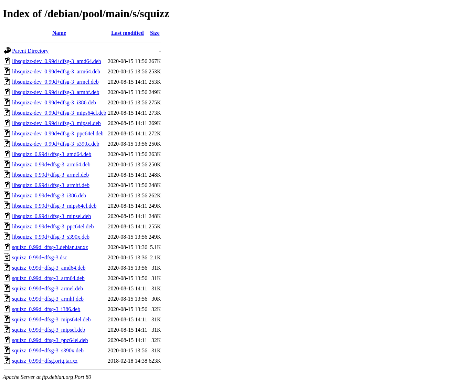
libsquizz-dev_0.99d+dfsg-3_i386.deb (54, 102)
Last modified (127, 33)
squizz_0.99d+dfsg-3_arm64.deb (48, 278)
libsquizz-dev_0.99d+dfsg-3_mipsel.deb (56, 123)
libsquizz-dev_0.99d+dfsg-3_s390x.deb (55, 144)
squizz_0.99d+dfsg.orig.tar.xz (44, 361)
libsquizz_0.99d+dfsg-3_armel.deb (50, 175)
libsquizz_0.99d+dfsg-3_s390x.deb (50, 237)
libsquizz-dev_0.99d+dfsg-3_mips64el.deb (59, 113)
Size (155, 33)
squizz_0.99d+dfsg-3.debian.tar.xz (50, 247)
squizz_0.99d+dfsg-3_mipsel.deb (48, 330)
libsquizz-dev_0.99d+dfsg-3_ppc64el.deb (58, 133)
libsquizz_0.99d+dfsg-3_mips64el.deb (54, 206)
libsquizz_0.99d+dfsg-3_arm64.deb (51, 164)
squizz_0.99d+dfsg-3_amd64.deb (48, 268)
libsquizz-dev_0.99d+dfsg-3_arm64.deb (56, 71)
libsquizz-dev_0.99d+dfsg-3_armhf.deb (55, 92)
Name (59, 33)
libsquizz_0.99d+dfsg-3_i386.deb (49, 195)
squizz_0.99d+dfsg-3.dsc (39, 257)
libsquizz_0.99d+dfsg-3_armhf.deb (50, 185)
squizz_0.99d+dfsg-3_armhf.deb (48, 299)
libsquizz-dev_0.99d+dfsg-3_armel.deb (55, 82)
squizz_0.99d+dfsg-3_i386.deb (46, 309)
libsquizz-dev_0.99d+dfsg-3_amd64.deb (56, 61)
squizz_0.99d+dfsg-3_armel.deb (47, 288)
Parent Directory (30, 51)
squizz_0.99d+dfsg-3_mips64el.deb (51, 319)
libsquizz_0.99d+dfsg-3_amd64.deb (51, 154)
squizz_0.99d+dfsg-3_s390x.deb (48, 350)
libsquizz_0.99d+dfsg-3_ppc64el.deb (53, 226)
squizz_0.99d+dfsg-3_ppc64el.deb (50, 340)
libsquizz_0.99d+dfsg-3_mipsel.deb (51, 216)
